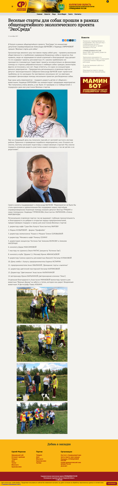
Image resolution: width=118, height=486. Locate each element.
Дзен (13, 461)
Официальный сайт (18, 455)
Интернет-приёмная (18, 457)
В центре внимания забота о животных (92, 66)
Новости (47, 14)
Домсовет (64, 466)
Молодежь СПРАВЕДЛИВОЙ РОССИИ (70, 459)
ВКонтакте (15, 465)
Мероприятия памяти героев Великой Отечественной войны (93, 71)
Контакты (78, 14)
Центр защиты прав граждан (70, 457)
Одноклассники (16, 467)
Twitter (14, 463)
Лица (54, 14)
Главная (39, 14)
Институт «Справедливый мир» (71, 455)
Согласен (111, 483)
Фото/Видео (62, 14)
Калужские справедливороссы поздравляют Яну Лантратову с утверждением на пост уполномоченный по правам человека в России (93, 44)
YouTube (38, 463)
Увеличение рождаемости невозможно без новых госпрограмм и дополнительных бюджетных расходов (95, 59)
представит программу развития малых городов (93, 52)
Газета (70, 14)
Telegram (14, 459)
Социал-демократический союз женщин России (71, 463)
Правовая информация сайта (11, 484)
